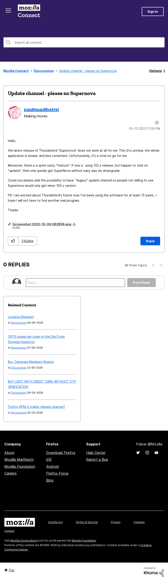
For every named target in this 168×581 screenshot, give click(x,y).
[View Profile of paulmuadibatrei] (41, 109)
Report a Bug (97, 459)
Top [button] (11, 570)
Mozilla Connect (29, 11)
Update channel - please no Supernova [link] (88, 71)
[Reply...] (75, 282)
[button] (13, 241)
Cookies (139, 522)
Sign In (152, 11)
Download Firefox (60, 452)
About (9, 452)
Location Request (21, 317)
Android (52, 466)
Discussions (44, 71)
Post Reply (141, 282)
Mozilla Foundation (19, 466)
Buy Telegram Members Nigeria (31, 362)
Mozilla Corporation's (24, 540)
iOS (49, 459)
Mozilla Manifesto (19, 459)
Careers (10, 473)
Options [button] (155, 71)
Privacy (116, 522)
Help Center (95, 452)
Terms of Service (87, 522)
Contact (9, 531)
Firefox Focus (57, 473)
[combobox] (84, 42)
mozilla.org (55, 522)
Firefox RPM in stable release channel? (36, 407)
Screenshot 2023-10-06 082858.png (41, 224)
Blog (49, 480)
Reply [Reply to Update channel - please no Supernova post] (150, 241)
